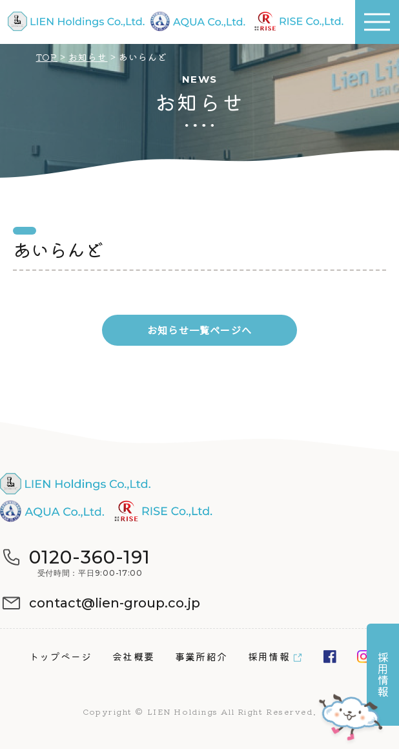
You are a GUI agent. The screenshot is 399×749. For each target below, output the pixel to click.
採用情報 (269, 656)
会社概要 (133, 656)
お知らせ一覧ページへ (199, 330)
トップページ (60, 656)
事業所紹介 (201, 656)
